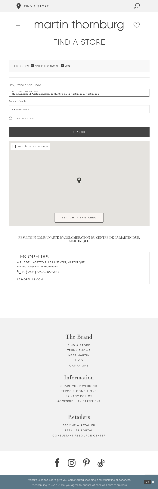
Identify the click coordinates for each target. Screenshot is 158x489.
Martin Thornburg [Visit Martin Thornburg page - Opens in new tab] (46, 267)
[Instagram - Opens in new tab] (71, 462)
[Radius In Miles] (79, 109)
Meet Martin (79, 355)
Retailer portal (79, 430)
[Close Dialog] (153, 482)
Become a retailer (79, 425)
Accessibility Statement (79, 401)
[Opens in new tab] (30, 279)
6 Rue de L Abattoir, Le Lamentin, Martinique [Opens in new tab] (51, 262)
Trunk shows (79, 350)
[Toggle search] (136, 6)
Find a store (79, 345)
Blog (79, 360)
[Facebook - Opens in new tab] (57, 462)
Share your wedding (79, 386)
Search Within (18, 101)
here (124, 484)
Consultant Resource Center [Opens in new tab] (79, 435)
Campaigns (79, 365)
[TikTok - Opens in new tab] (101, 462)
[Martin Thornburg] (79, 25)
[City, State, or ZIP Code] (79, 93)
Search (79, 132)
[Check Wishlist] (136, 25)
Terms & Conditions (79, 391)
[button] (18, 25)
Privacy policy (79, 396)
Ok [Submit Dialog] (147, 482)
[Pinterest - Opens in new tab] (86, 462)
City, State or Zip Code (25, 85)
